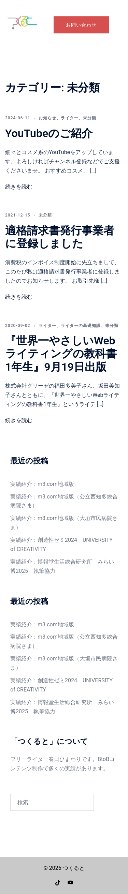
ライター (70, 118)
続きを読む (18, 186)
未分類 (89, 118)
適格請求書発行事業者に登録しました (59, 237)
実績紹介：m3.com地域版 (42, 484)
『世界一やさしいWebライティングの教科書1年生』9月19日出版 (61, 353)
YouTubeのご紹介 (49, 133)
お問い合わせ (81, 25)
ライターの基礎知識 (81, 325)
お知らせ (47, 118)
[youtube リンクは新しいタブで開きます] (70, 882)
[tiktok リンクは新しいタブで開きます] (58, 882)
